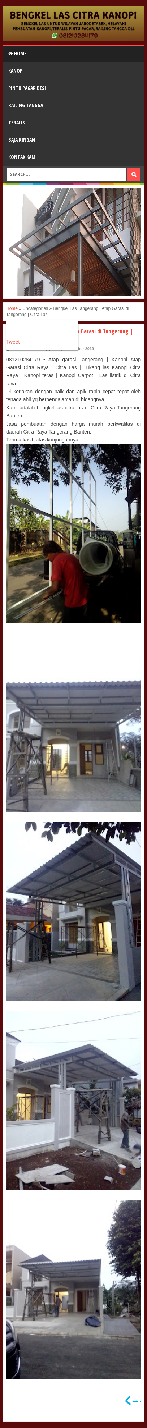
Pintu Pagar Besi (27, 87)
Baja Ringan (21, 139)
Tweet (13, 342)
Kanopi (16, 70)
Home (17, 53)
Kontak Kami (22, 157)
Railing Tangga (25, 105)
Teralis (16, 122)
